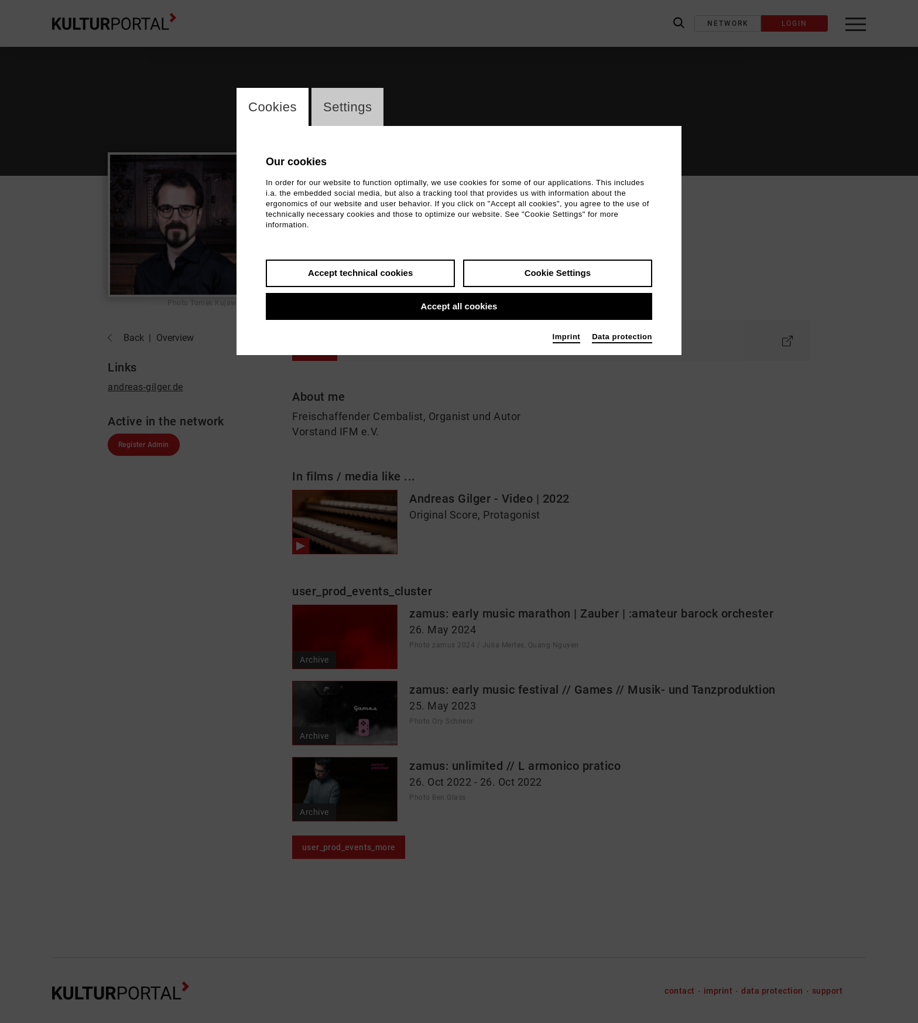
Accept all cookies (459, 306)
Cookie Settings (558, 273)
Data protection (622, 336)
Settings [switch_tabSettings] (347, 107)
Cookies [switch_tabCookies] (272, 107)
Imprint (567, 336)
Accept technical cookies (360, 273)
